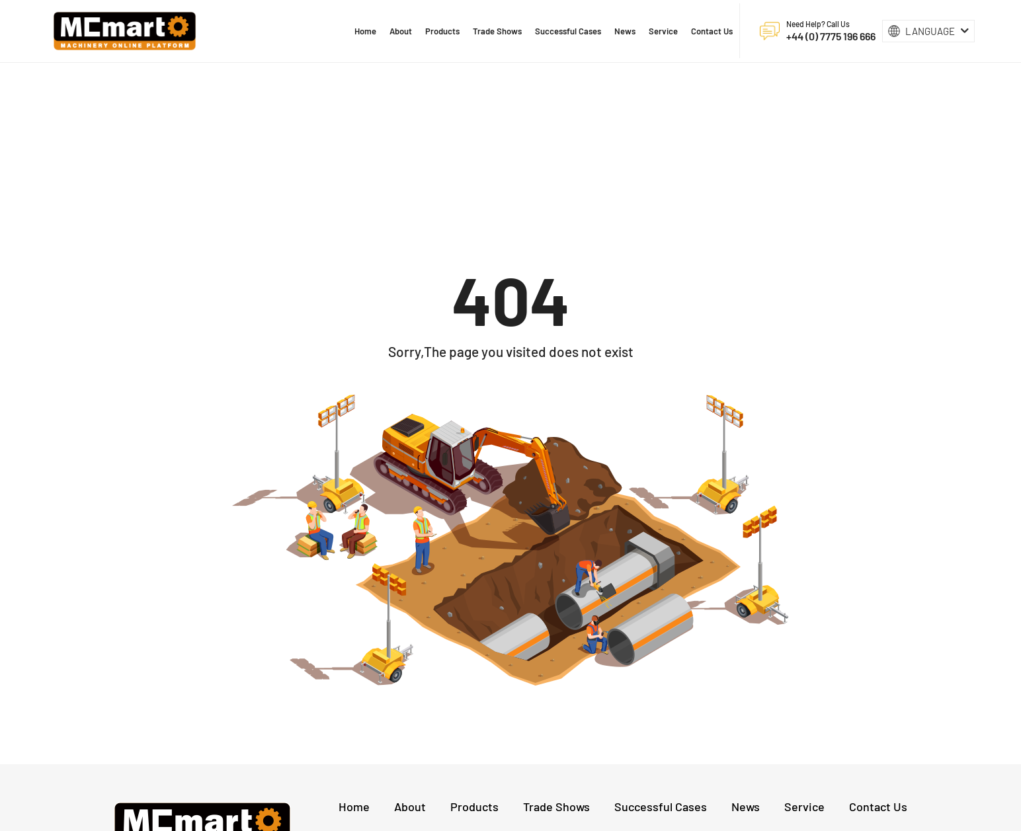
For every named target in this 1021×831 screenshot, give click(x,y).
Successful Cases (660, 656)
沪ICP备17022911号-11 (590, 814)
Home (354, 656)
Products (474, 656)
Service (804, 656)
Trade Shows (556, 656)
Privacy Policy (665, 814)
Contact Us (878, 656)
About (410, 656)
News (745, 656)
